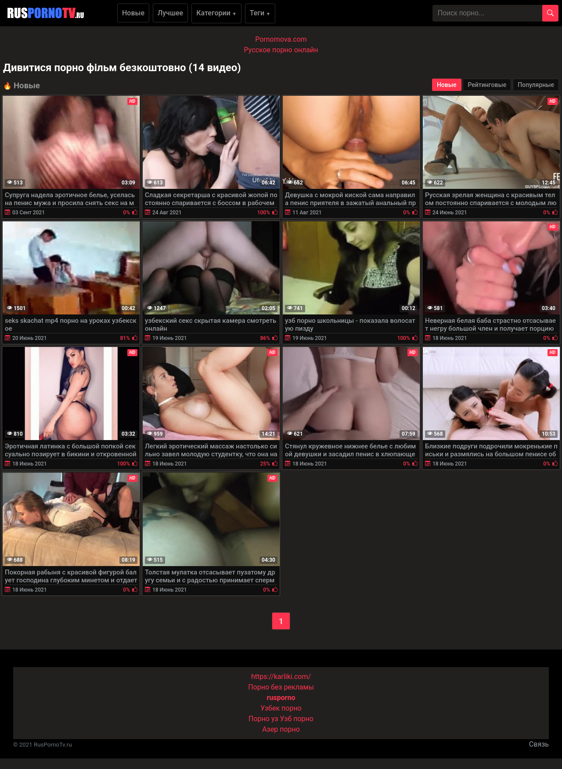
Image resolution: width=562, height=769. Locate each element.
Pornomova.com (281, 39)
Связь (539, 744)
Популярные (536, 84)
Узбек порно (281, 708)
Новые (133, 13)
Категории (216, 13)
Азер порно (281, 729)
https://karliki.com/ (281, 676)
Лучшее (170, 13)
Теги (260, 13)
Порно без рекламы (281, 687)
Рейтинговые (487, 84)
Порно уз (263, 719)
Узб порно (296, 719)
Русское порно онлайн (281, 50)
